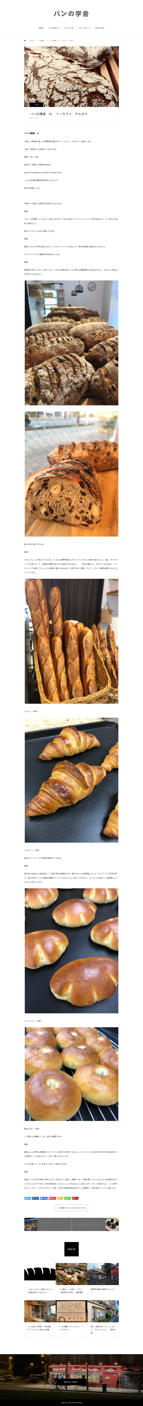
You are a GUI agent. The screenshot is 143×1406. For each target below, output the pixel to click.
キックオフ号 (68, 28)
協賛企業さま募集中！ (71, 1382)
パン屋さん (36, 105)
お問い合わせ (99, 28)
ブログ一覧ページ (84, 28)
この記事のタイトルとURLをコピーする (71, 1208)
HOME (41, 28)
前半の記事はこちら (32, 188)
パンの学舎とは (53, 28)
